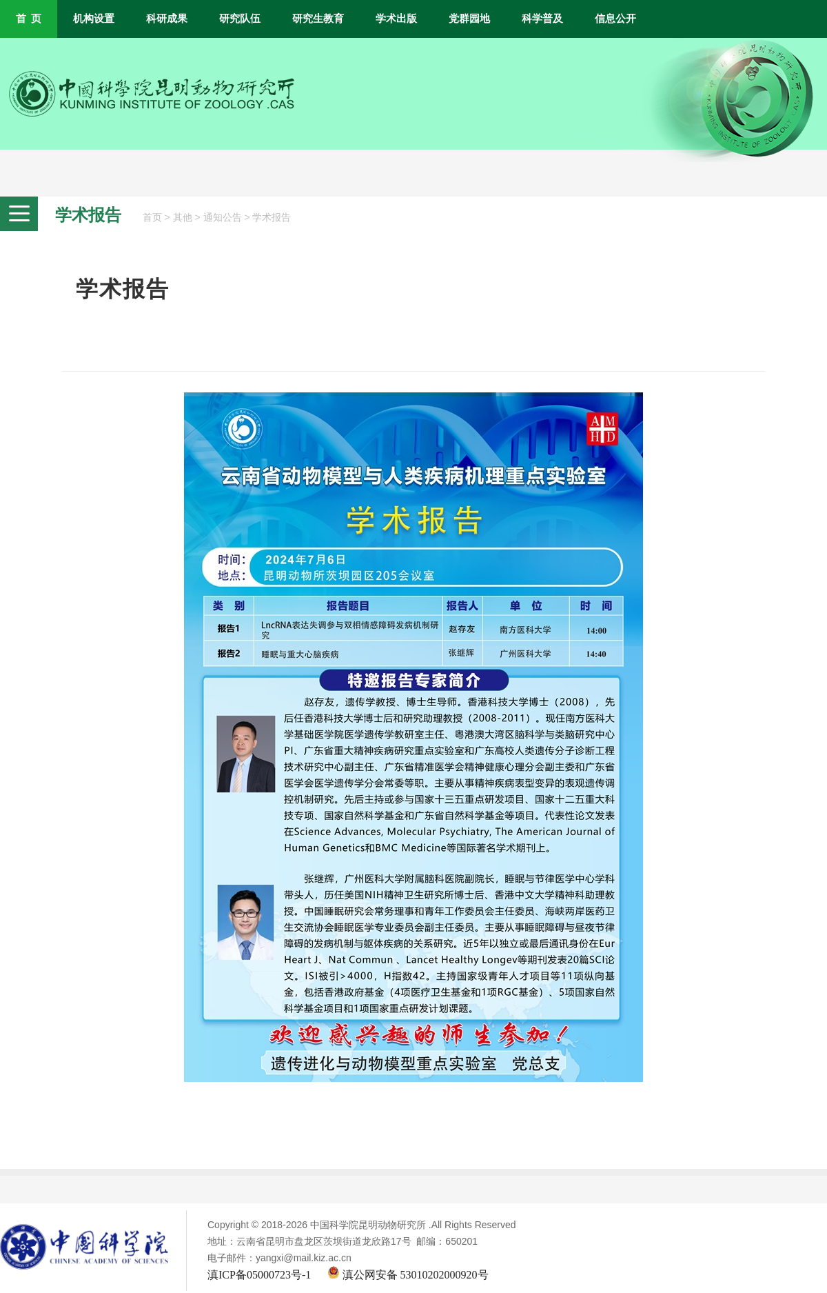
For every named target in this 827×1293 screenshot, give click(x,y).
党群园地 (469, 18)
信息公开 (615, 18)
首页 (152, 217)
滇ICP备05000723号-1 (259, 1275)
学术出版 (396, 18)
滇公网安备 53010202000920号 (408, 1275)
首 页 (28, 18)
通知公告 (222, 217)
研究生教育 (318, 18)
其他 (182, 217)
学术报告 (271, 217)
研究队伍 (240, 18)
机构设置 (93, 18)
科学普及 (542, 18)
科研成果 (166, 18)
